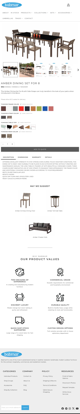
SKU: (2, 87)
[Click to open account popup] (68, 5)
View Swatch (26, 104)
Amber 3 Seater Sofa (40, 237)
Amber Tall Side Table (54, 211)
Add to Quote (40, 149)
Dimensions (23, 157)
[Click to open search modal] (62, 5)
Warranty (36, 157)
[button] (26, 13)
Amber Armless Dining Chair (25, 211)
